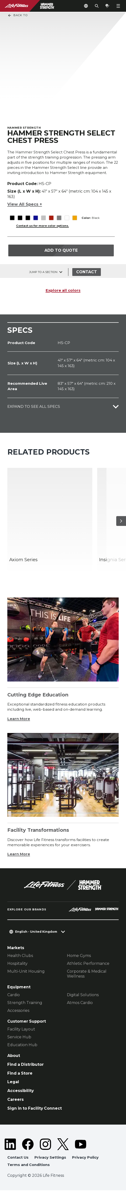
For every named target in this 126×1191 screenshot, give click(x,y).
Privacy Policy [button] (85, 1158)
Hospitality (17, 964)
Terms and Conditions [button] (28, 1165)
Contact (86, 272)
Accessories (18, 1011)
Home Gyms (79, 956)
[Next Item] (121, 522)
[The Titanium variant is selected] (59, 214)
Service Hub (19, 1037)
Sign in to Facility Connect (34, 1109)
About (13, 1056)
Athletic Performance (88, 964)
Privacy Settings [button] (50, 1158)
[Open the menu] (118, 6)
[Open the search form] (97, 6)
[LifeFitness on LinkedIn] (10, 1145)
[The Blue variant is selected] (35, 214)
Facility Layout (21, 1030)
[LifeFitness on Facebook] (28, 1145)
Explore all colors (63, 291)
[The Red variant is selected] (51, 214)
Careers (15, 1100)
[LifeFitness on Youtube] (80, 1145)
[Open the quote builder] (107, 6)
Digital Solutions (83, 995)
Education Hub (22, 1045)
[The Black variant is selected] (12, 214)
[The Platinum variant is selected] (43, 214)
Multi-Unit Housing (26, 972)
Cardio (13, 995)
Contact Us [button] (18, 1158)
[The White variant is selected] (66, 214)
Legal (13, 1082)
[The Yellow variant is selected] (74, 214)
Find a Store (19, 1074)
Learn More (18, 719)
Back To (18, 15)
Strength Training (24, 1003)
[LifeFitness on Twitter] (63, 1145)
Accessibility (20, 1091)
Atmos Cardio (80, 1003)
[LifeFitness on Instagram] (45, 1145)
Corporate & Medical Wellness (86, 975)
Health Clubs (20, 956)
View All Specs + (24, 201)
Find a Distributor (25, 1065)
